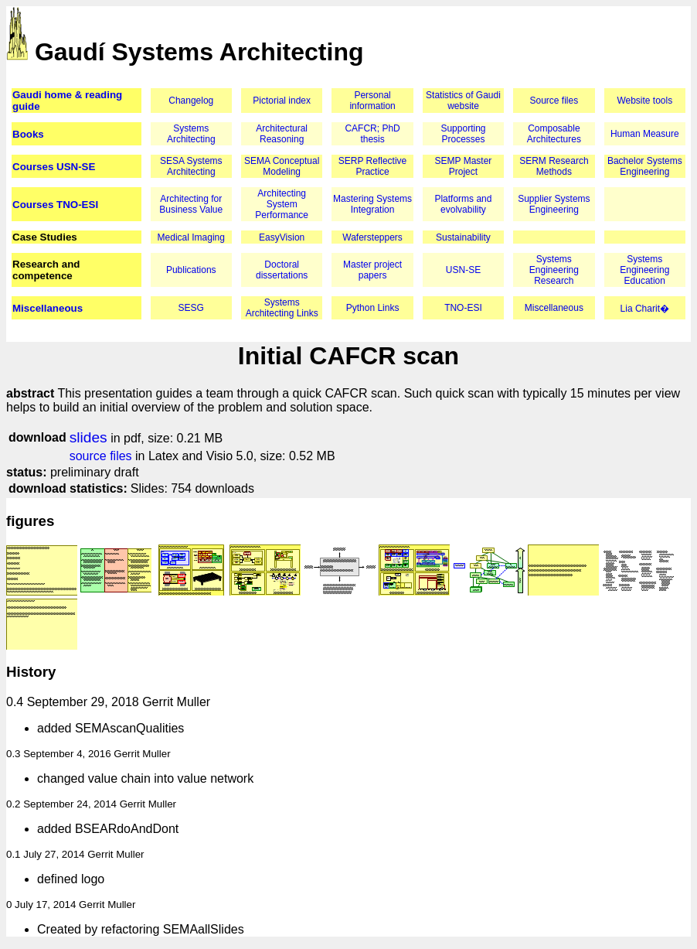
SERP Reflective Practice (372, 166)
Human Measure (644, 133)
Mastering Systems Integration (372, 204)
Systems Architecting (191, 134)
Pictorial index (282, 100)
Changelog (190, 100)
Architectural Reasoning (282, 134)
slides (88, 437)
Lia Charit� (644, 308)
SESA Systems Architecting (191, 166)
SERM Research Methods (553, 166)
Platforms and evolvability (462, 204)
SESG (191, 307)
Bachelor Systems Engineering (644, 166)
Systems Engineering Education (644, 270)
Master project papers (372, 270)
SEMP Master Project (463, 166)
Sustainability (463, 237)
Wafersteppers (372, 237)
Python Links (373, 307)
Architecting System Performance (281, 204)
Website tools (644, 100)
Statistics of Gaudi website (463, 100)
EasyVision (281, 237)
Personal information (372, 100)
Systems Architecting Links (282, 308)
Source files (554, 100)
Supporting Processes (462, 134)
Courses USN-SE (53, 166)
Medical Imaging (191, 237)
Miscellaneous (47, 308)
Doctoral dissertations (282, 270)
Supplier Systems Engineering (554, 204)
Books (28, 134)
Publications (191, 270)
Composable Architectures (554, 134)
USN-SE (463, 270)
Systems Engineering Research (554, 270)
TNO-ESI (463, 307)
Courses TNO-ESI (55, 204)
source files (101, 456)
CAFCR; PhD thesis (372, 134)
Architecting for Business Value (191, 204)
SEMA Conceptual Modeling (281, 166)
